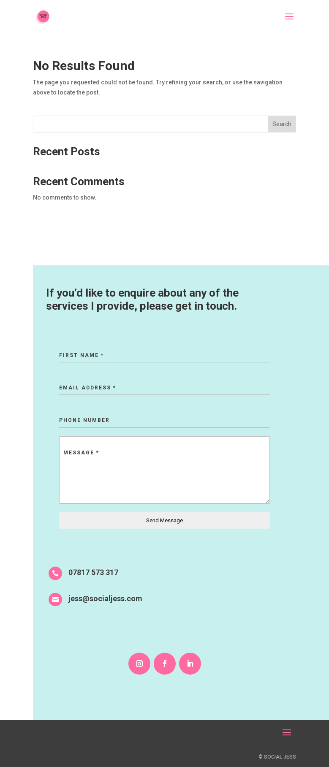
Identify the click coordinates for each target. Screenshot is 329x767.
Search (281, 124)
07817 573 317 (93, 572)
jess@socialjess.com (105, 598)
